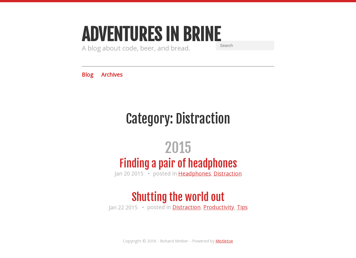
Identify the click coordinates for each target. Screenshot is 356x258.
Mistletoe (224, 241)
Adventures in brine (151, 34)
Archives (111, 74)
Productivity (218, 207)
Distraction (228, 173)
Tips (242, 207)
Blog (87, 74)
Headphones (194, 173)
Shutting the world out (178, 197)
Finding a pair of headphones (178, 163)
